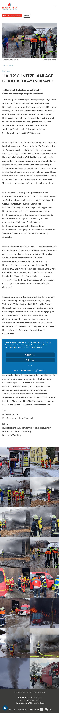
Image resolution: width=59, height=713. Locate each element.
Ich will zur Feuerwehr (12, 15)
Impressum (22, 710)
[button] (15, 462)
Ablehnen (30, 360)
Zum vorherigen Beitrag (10, 59)
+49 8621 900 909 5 (31, 700)
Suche (26, 15)
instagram (46, 709)
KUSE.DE (11, 710)
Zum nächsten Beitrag (49, 59)
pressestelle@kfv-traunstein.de (31, 703)
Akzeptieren (30, 355)
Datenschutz (34, 710)
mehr (30, 365)
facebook (41, 709)
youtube (50, 709)
